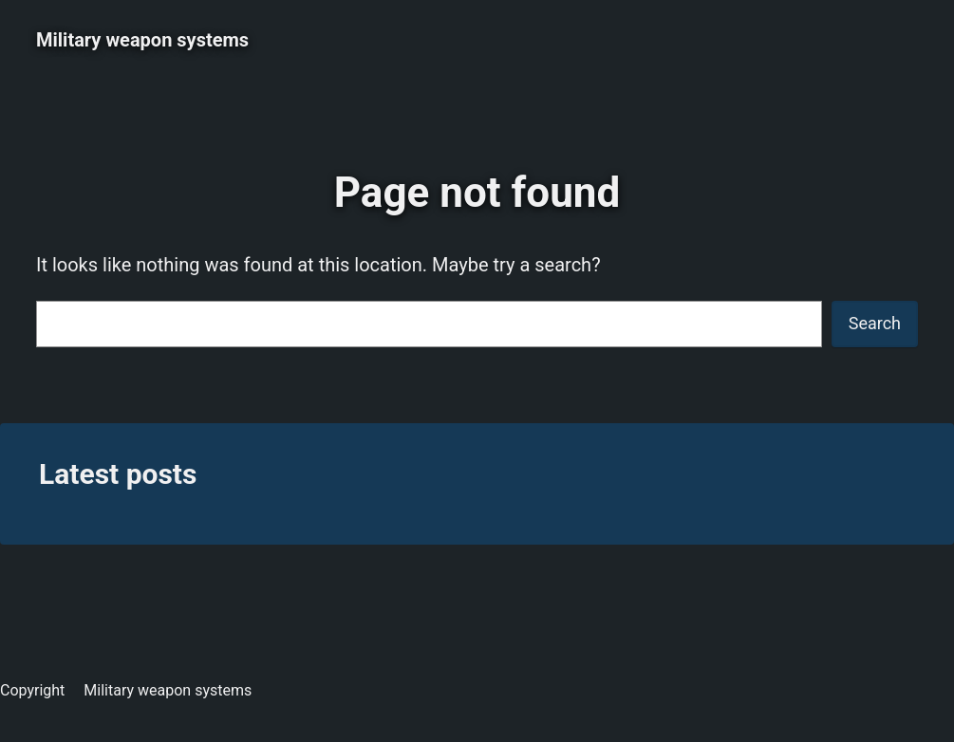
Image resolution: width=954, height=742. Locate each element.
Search (875, 323)
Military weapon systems (142, 39)
